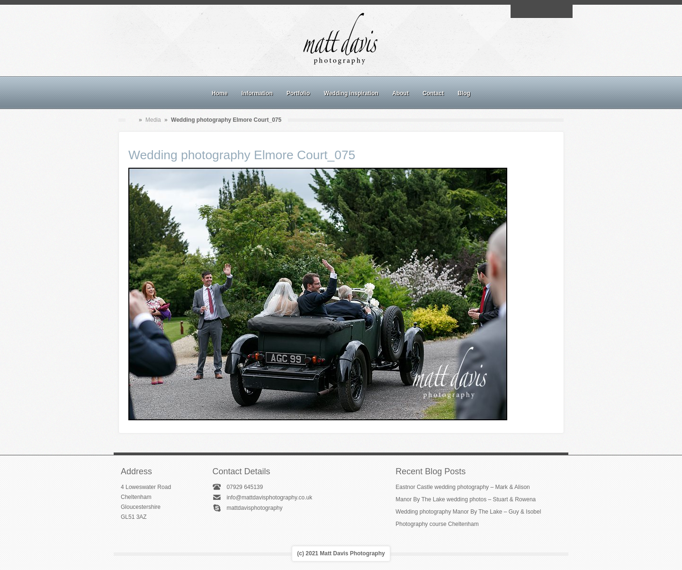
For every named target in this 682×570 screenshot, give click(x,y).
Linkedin (552, 11)
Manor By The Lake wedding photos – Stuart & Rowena (465, 499)
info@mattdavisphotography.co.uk (269, 497)
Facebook (530, 11)
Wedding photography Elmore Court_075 (241, 155)
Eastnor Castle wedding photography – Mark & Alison (462, 487)
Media (153, 120)
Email (519, 11)
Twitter (563, 11)
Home (219, 93)
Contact (433, 93)
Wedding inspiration (351, 93)
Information (257, 93)
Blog (464, 93)
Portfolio (298, 93)
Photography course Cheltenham (436, 524)
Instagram (541, 11)
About (400, 93)
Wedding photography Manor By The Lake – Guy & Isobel (468, 511)
